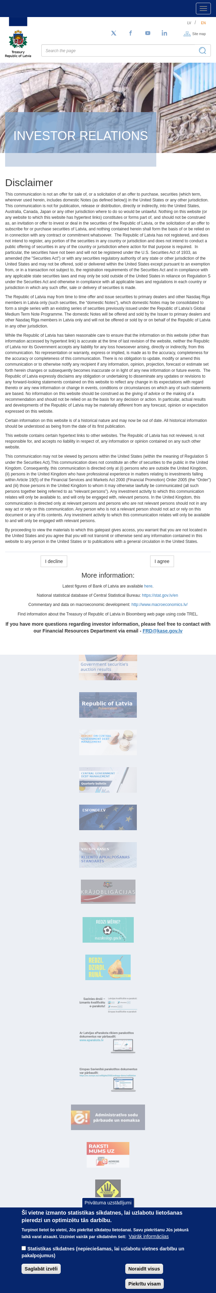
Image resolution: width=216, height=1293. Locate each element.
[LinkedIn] (165, 33)
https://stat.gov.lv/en (160, 595)
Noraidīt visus (144, 1277)
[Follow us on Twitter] (113, 33)
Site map (199, 33)
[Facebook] (131, 33)
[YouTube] (148, 33)
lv (189, 23)
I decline (54, 561)
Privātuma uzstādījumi (108, 1211)
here (148, 586)
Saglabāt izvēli (41, 1277)
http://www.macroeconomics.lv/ (159, 604)
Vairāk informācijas (149, 1244)
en (203, 23)
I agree (162, 561)
